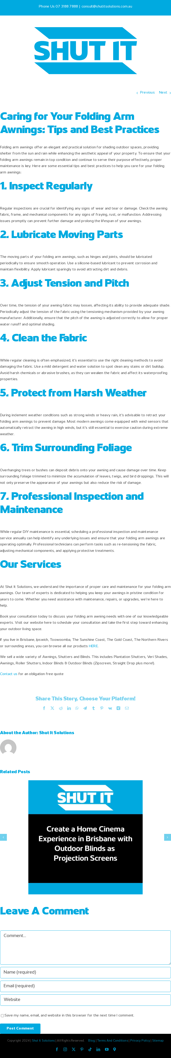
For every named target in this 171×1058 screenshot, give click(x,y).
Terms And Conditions (113, 1041)
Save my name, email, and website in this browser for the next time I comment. (69, 1015)
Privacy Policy (140, 1041)
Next (163, 92)
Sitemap (158, 1041)
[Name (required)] (85, 972)
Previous (147, 92)
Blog (92, 1041)
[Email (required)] (85, 986)
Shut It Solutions (56, 733)
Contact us (8, 674)
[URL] (85, 1000)
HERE (93, 646)
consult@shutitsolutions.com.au (107, 6)
